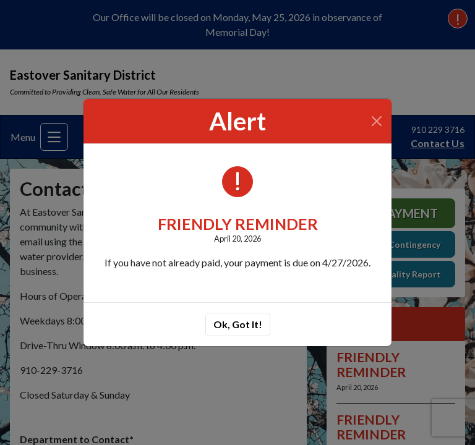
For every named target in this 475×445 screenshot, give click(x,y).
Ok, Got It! (237, 324)
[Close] (377, 121)
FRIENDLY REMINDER (238, 223)
